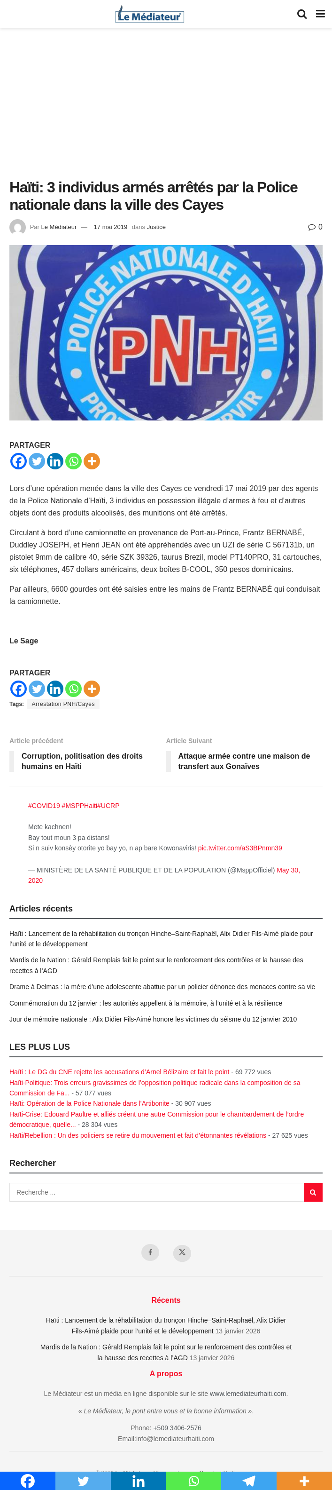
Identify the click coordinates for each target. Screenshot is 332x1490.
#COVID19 (44, 805)
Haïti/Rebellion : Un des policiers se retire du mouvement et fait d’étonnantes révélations (137, 1135)
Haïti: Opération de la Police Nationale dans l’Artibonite (89, 1103)
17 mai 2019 (111, 226)
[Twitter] (37, 461)
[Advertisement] (166, 108)
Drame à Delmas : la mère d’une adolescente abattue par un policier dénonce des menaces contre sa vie (162, 987)
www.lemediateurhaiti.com (248, 1393)
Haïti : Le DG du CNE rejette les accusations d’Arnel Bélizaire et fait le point (119, 1072)
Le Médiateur (59, 226)
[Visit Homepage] (150, 14)
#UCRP (108, 805)
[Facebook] (18, 461)
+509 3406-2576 (177, 1428)
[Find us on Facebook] (150, 1252)
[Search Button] (302, 14)
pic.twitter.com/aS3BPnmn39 (240, 848)
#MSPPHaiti (79, 805)
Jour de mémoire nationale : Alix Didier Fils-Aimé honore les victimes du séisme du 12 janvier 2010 (153, 1019)
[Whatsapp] (73, 461)
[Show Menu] (320, 14)
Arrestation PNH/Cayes (63, 704)
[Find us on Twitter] (182, 1253)
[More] (92, 461)
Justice (156, 226)
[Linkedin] (55, 461)
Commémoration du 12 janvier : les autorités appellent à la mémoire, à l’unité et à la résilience (145, 1003)
